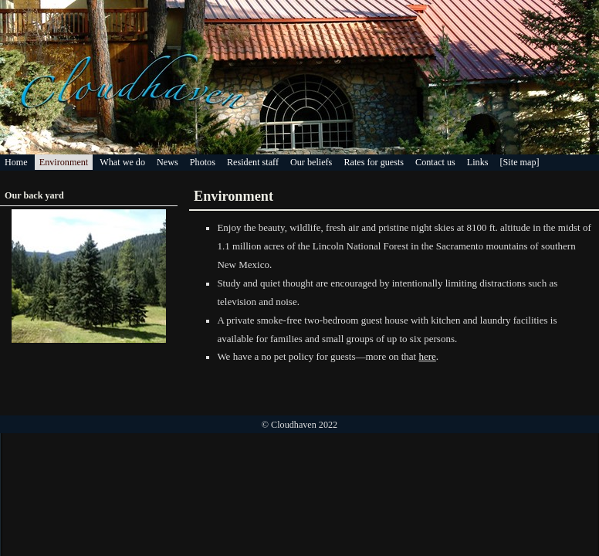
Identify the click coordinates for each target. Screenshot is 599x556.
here (426, 356)
